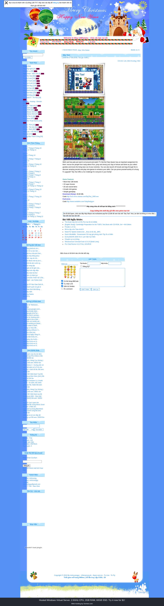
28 (38, 237)
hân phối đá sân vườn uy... (32, 263)
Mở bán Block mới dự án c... (32, 261)
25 (29, 237)
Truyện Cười (27, 78)
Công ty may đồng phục (31, 256)
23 (23, 237)
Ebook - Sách (27, 129)
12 (32, 233)
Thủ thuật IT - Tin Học (30, 97)
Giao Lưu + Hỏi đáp (30, 131)
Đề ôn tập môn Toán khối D (74, 229)
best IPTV (26, 296)
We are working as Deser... (32, 323)
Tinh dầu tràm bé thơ (30, 273)
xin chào (26, 307)
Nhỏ (138, 61)
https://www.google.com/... (32, 309)
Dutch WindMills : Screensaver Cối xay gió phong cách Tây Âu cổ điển (89, 234)
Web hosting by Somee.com (82, 604)
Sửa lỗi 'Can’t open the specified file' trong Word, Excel (33, 403)
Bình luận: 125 (28, 440)
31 (26, 240)
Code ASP (26, 108)
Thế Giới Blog (27, 95)
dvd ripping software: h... (31, 330)
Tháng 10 (38, 148)
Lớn (125, 61)
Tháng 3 (37, 171)
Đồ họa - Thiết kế (29, 106)
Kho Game (26, 118)
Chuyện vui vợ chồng (72, 239)
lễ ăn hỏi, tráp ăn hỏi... (30, 258)
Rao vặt (25, 134)
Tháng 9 (25, 177)
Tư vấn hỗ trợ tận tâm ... (31, 251)
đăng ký (56, 3)
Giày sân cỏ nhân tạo (30, 275)
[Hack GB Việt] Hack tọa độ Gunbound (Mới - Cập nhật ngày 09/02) (32, 396)
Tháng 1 (25, 159)
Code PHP (26, 110)
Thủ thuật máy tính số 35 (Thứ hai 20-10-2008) (81, 222)
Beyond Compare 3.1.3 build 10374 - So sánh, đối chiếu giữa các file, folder (33, 383)
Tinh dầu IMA (27, 292)
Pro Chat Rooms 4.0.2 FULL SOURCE (78, 244)
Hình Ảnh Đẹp (28, 86)
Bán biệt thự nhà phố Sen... (32, 253)
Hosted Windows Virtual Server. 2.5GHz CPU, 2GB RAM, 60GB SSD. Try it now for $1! (82, 600)
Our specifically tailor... (30, 311)
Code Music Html (29, 112)
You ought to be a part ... (31, 319)
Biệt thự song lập (29, 265)
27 (36, 237)
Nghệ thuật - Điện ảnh (30, 73)
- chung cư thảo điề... (30, 328)
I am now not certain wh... (32, 321)
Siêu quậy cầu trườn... (30, 339)
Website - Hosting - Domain (32, 101)
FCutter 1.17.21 (70, 227)
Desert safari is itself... (30, 325)
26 (32, 237)
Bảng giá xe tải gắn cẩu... (32, 268)
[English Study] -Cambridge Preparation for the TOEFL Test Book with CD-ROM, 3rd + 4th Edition (98, 224)
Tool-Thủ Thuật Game (30, 121)
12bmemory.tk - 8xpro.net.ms (92, 575)
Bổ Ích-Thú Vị (27, 116)
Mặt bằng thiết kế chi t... (31, 248)
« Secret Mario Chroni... (70, 50)
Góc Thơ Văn (27, 76)
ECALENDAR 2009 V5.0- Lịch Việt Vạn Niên (80, 237)
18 (29, 235)
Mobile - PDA (27, 125)
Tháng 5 (31, 173)
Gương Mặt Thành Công (31, 136)
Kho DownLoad (28, 90)
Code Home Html (29, 114)
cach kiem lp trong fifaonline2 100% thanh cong (33, 410)
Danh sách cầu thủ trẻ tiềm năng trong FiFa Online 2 (32, 355)
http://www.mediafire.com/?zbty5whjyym (80, 201)
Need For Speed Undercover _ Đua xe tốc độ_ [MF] (82, 232)
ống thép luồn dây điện (31, 270)
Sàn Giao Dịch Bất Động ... (32, 289)
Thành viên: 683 (28, 442)
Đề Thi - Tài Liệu (28, 127)
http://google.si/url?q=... (31, 313)
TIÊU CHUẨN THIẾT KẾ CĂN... (33, 278)
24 (26, 237)
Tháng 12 (33, 150)
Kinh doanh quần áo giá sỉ (32, 287)
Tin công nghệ (28, 69)
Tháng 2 (31, 164)
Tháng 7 (25, 148)
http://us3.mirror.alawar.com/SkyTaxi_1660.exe (83, 196)
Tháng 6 (25, 175)
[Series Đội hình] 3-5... (30, 337)
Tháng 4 (25, 155)
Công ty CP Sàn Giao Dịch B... (33, 284)
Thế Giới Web (28, 93)
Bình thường (131, 61)
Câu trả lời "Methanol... (31, 305)
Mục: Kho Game (83, 50)
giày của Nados (28, 294)
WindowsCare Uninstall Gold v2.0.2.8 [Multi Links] (82, 242)
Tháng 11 (26, 150)
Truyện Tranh (27, 81)
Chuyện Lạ (27, 71)
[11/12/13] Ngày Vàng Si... (32, 334)
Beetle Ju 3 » (135, 50)
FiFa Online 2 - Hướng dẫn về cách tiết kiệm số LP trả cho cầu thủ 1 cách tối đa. (33, 367)
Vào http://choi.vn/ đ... (30, 341)
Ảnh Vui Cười (27, 83)
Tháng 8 (31, 148)
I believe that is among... (31, 315)
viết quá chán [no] (29, 332)
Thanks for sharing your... (31, 317)
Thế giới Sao (27, 88)
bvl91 (86, 58)
